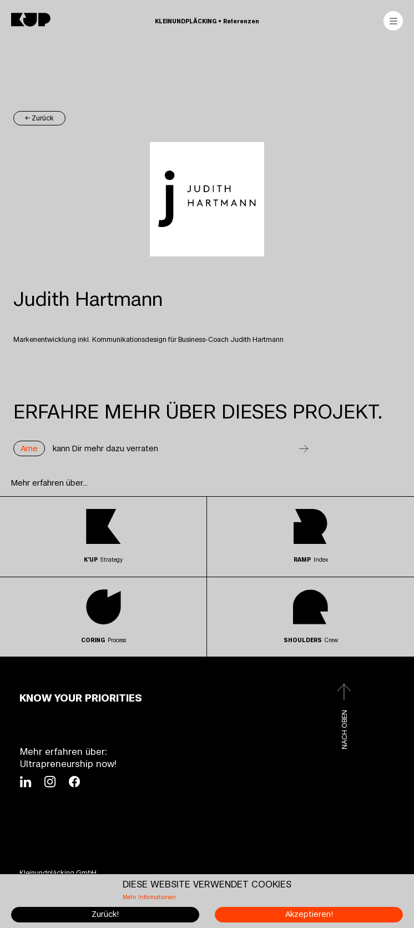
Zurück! (105, 914)
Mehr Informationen (149, 897)
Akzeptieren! (309, 914)
